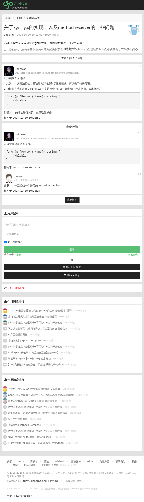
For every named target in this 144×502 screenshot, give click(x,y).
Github (59, 461)
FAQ (21, 461)
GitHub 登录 (72, 267)
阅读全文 (72, 49)
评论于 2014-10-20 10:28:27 (22, 190)
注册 (18, 254)
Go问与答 (33, 18)
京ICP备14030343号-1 (20, 496)
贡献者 (33, 461)
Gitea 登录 (72, 275)
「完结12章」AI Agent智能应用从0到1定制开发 (34, 389)
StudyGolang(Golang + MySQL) (40, 481)
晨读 (46, 461)
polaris (18, 176)
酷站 (15, 465)
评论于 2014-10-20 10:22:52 (22, 117)
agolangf (9, 34)
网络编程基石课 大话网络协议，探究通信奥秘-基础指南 (37, 328)
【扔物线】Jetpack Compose (24, 340)
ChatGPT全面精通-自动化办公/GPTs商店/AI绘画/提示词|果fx (41, 310)
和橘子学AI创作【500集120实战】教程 (29, 358)
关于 (9, 461)
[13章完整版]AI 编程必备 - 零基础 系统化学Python (36, 364)
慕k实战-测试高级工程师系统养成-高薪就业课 (32, 316)
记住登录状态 (13, 241)
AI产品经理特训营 (17, 334)
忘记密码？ (134, 254)
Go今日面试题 (15, 287)
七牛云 (80, 481)
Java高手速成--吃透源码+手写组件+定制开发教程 (35, 322)
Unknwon (20, 68)
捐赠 (134, 461)
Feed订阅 (29, 465)
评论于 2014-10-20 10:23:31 (22, 167)
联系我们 (120, 461)
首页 (8, 18)
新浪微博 (76, 461)
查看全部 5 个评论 (72, 58)
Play (90, 461)
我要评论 (72, 199)
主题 (19, 18)
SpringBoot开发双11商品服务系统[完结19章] (33, 352)
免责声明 (104, 461)
